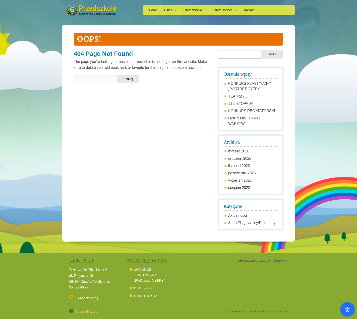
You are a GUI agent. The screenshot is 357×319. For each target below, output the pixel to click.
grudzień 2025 (239, 158)
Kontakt (249, 10)
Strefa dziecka (193, 10)
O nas (168, 10)
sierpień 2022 (239, 188)
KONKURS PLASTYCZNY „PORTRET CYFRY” (149, 275)
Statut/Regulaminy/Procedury (251, 223)
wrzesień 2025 (240, 180)
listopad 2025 (239, 166)
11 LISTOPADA (240, 103)
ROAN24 (282, 311)
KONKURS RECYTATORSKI (251, 111)
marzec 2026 (238, 151)
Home (153, 10)
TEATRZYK (237, 96)
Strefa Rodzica (222, 10)
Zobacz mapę (87, 298)
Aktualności (237, 215)
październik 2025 (242, 173)
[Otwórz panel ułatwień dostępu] (347, 309)
